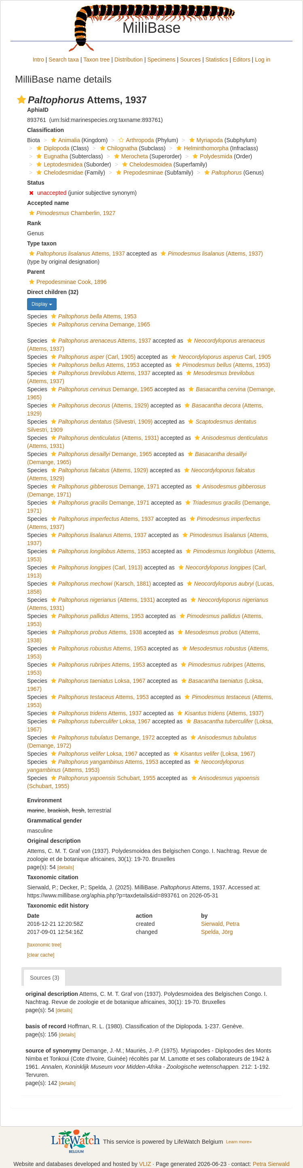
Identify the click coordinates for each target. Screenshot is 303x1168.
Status (35, 182)
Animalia (64, 140)
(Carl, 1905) (92, 357)
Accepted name (48, 203)
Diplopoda (51, 148)
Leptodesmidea (58, 164)
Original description (54, 841)
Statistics (217, 59)
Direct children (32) (52, 292)
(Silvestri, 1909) (101, 421)
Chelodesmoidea (146, 164)
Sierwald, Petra (220, 924)
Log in (262, 59)
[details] (65, 867)
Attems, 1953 (93, 316)
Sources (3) (44, 977)
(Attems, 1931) (104, 438)
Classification (45, 130)
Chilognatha (118, 148)
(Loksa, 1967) (213, 753)
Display (42, 304)
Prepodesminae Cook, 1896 (67, 282)
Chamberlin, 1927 (71, 213)
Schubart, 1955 (102, 778)
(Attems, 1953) (221, 365)
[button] (21, 99)
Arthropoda (135, 140)
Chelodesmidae (58, 172)
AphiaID (38, 110)
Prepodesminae (138, 172)
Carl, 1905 (220, 357)
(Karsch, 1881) (100, 583)
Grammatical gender (54, 820)
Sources (190, 59)
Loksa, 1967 (97, 681)
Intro (38, 59)
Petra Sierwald (271, 1164)
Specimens (161, 59)
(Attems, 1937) (211, 253)
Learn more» (239, 1141)
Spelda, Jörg (217, 932)
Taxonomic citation (52, 877)
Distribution (128, 59)
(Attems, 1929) (99, 405)
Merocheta (130, 156)
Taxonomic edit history (58, 905)
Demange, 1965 (99, 324)
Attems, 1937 (76, 253)
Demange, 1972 (102, 737)
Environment (44, 800)
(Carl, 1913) (96, 567)
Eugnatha (51, 156)
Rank (34, 223)
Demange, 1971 (104, 486)
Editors (241, 59)
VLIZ (145, 1164)
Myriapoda (205, 140)
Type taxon (42, 243)
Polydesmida (211, 156)
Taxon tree (96, 59)
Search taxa (64, 59)
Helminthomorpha (201, 148)
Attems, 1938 (95, 632)
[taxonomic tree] (44, 945)
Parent (36, 272)
